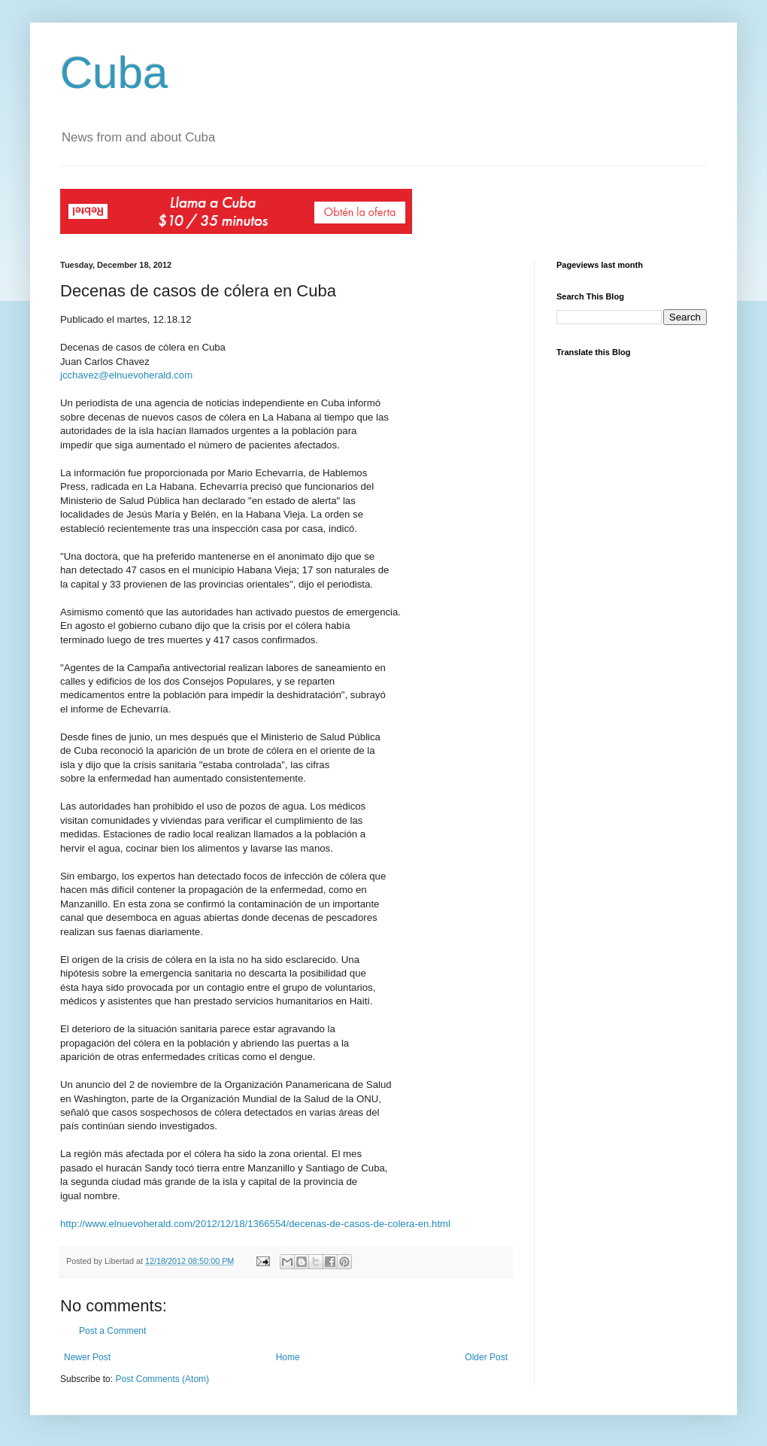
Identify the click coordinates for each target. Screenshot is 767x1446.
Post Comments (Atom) (162, 1379)
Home (288, 1357)
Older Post (486, 1357)
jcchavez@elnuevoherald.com (126, 375)
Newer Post (87, 1357)
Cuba (114, 72)
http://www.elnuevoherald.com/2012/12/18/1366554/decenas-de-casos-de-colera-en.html (255, 1223)
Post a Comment (112, 1331)
